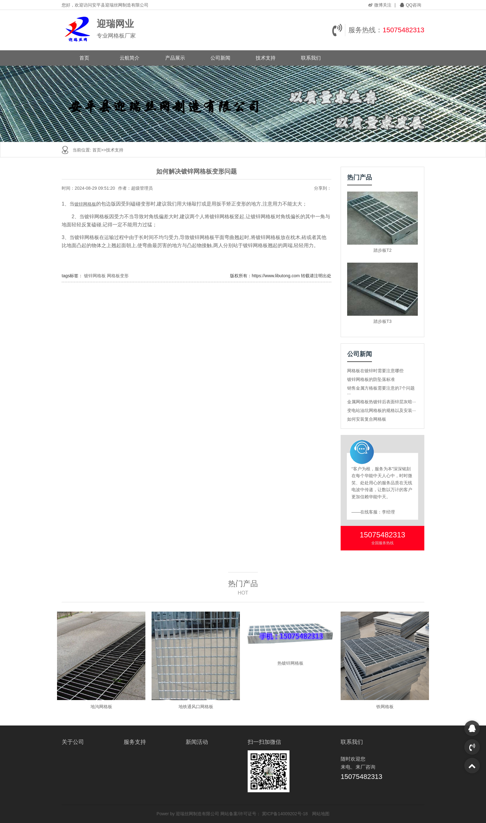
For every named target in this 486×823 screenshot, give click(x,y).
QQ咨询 (410, 4)
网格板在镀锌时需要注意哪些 (375, 370)
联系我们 (311, 58)
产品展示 (175, 58)
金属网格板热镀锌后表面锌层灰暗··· (381, 401)
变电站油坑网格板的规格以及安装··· (381, 410)
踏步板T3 (382, 321)
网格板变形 (118, 275)
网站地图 (320, 813)
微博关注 (379, 4)
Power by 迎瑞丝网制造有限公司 (188, 813)
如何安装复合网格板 (366, 419)
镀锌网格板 (85, 203)
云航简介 (129, 58)
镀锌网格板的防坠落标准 (371, 379)
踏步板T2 (382, 250)
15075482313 (403, 30)
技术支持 (266, 58)
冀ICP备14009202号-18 (285, 813)
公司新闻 (220, 58)
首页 (84, 58)
